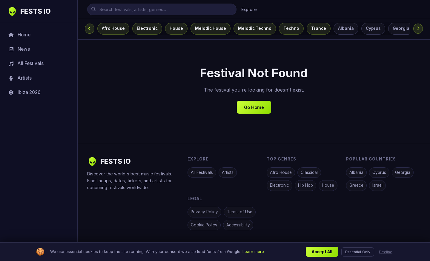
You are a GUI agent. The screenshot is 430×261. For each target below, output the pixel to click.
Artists (228, 172)
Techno (291, 28)
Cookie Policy (204, 225)
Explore (249, 9)
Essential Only (357, 253)
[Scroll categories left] (89, 29)
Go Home (254, 107)
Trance (318, 28)
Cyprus (373, 28)
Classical (309, 172)
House (176, 28)
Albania (346, 28)
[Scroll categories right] (418, 29)
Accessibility (238, 225)
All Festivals (202, 172)
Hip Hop (305, 185)
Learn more (253, 252)
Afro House (113, 28)
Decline (385, 253)
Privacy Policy (204, 211)
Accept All (322, 253)
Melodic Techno (254, 28)
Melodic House (210, 28)
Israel (377, 185)
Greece (356, 185)
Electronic (147, 28)
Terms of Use (239, 211)
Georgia (401, 28)
